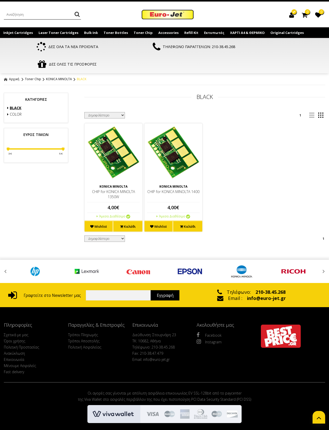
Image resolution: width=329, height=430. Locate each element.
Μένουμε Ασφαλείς (20, 348)
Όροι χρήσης (14, 323)
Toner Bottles (116, 32)
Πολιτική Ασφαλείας (84, 329)
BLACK (81, 62)
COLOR (14, 97)
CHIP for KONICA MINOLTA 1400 (173, 174)
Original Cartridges (287, 32)
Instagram (209, 324)
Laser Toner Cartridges (58, 32)
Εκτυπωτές (214, 32)
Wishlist (98, 209)
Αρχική (11, 62)
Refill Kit (191, 32)
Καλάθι (128, 209)
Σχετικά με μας (16, 317)
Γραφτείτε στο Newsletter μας (44, 278)
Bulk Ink (91, 32)
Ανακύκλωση (14, 336)
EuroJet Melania (168, 15)
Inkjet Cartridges (18, 32)
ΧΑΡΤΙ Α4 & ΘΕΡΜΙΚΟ (247, 32)
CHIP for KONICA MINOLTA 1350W (113, 177)
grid (320, 98)
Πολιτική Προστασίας (21, 329)
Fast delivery (14, 354)
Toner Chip (143, 32)
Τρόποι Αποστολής (83, 323)
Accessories (168, 32)
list (311, 98)
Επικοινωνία (14, 342)
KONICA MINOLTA (59, 62)
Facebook (209, 318)
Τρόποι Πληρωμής (83, 317)
